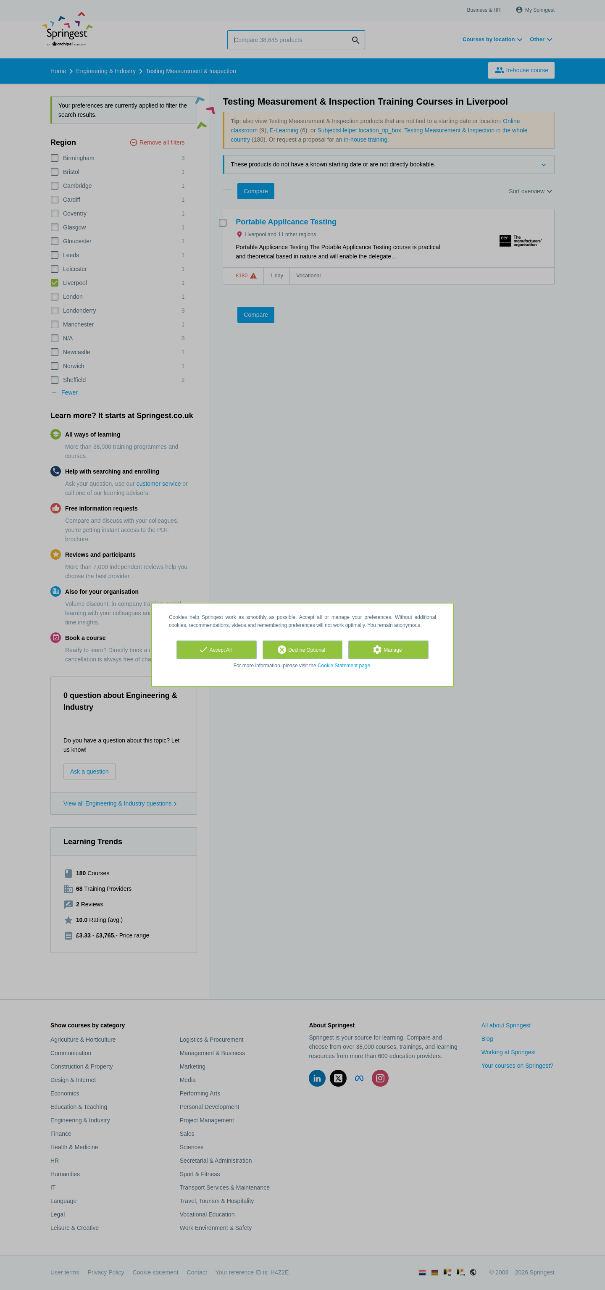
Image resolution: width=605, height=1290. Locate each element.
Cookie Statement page (344, 666)
